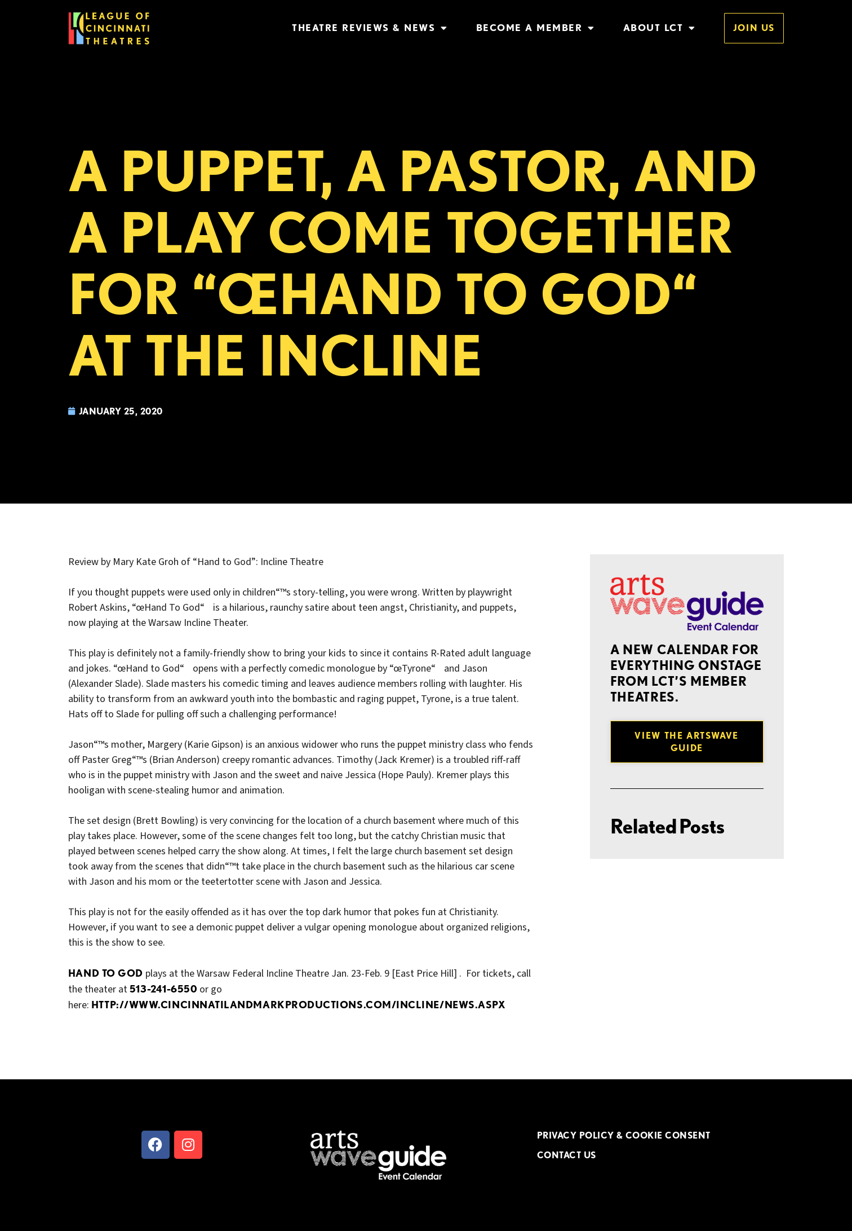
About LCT (659, 27)
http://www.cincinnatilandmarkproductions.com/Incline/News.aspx (298, 1005)
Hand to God (105, 973)
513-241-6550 (163, 989)
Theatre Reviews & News (370, 27)
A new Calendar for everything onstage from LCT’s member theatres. (686, 673)
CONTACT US (566, 1155)
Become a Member (535, 27)
